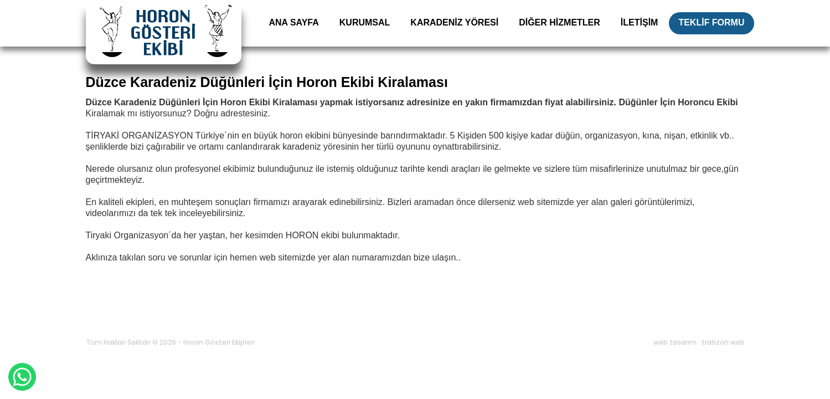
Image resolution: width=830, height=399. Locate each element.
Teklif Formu (402, 315)
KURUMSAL (364, 22)
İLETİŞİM (639, 22)
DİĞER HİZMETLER (559, 22)
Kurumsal (161, 315)
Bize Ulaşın (461, 315)
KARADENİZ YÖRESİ (454, 22)
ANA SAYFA (293, 22)
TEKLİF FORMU (711, 22)
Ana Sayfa (109, 315)
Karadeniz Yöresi (226, 315)
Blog (354, 315)
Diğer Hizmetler (301, 315)
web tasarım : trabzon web (699, 342)
